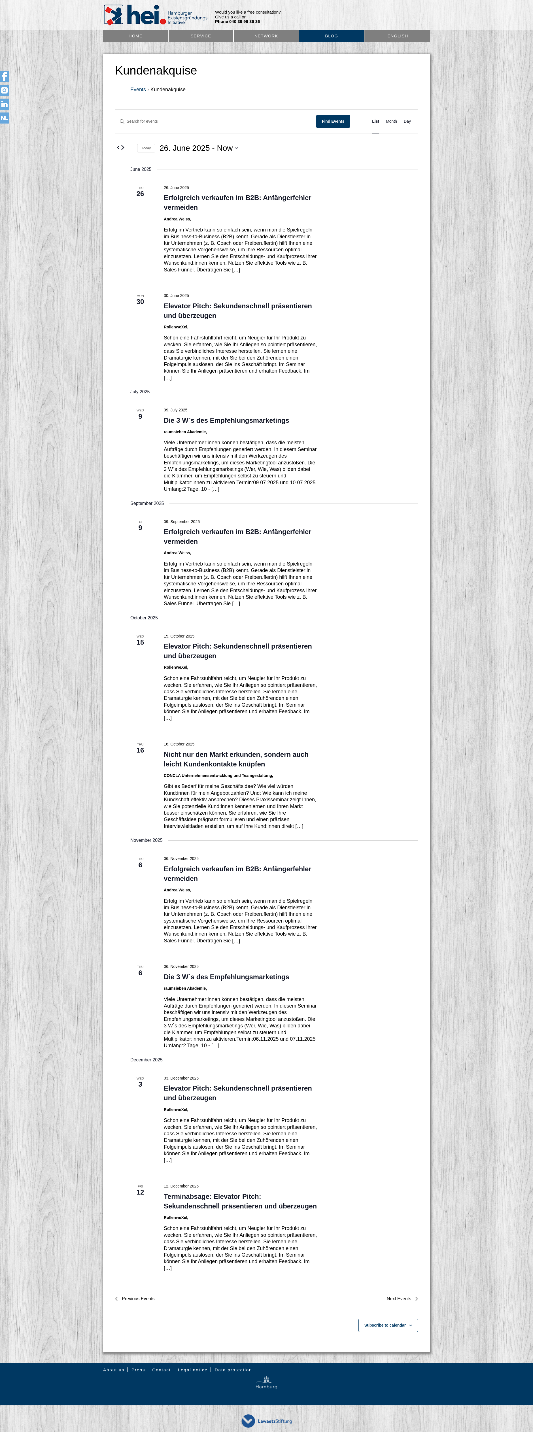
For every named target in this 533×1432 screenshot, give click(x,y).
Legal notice (193, 1369)
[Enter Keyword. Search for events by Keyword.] (215, 121)
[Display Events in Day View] (407, 121)
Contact (161, 1369)
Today (146, 148)
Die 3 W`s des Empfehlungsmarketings (226, 420)
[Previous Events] (118, 147)
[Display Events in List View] (375, 121)
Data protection (233, 1369)
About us (113, 1369)
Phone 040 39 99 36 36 (237, 21)
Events (138, 89)
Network (266, 35)
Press (138, 1369)
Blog (331, 35)
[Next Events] (122, 147)
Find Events (333, 121)
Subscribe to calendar (385, 1325)
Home (136, 35)
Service (201, 35)
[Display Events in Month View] (391, 121)
